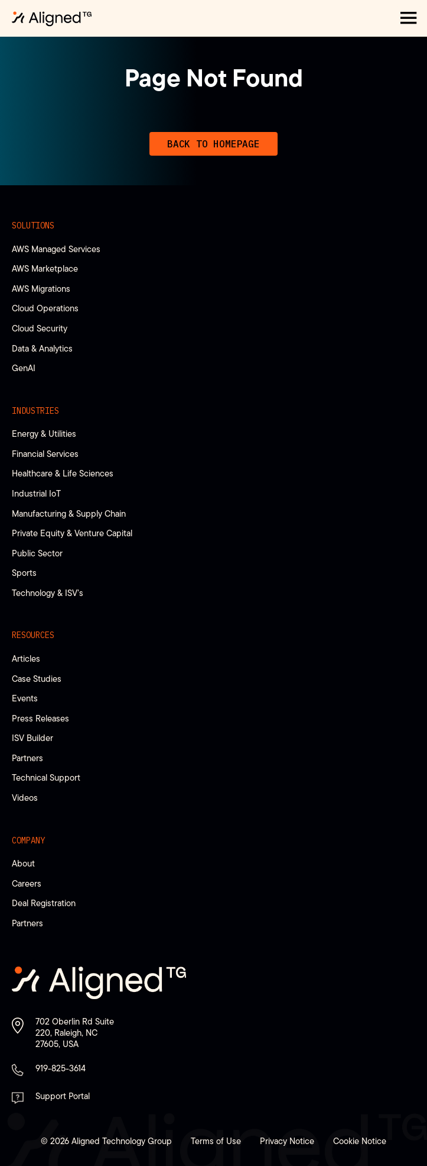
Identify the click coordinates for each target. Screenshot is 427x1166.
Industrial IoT (36, 493)
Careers (26, 883)
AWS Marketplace (45, 268)
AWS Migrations (41, 288)
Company (28, 840)
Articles (26, 658)
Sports (24, 572)
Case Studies (36, 678)
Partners (27, 758)
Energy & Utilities (44, 433)
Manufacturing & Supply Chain (69, 513)
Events (25, 698)
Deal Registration (44, 903)
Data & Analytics (42, 348)
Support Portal (62, 1096)
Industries (35, 410)
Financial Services (45, 453)
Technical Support (46, 777)
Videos (25, 797)
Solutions (33, 225)
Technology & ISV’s (47, 593)
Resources (33, 635)
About (23, 863)
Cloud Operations (45, 308)
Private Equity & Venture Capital (72, 533)
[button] (408, 18)
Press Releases (40, 718)
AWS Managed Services (56, 249)
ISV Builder (32, 738)
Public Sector (37, 553)
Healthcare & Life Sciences (62, 473)
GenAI (23, 368)
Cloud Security (39, 328)
